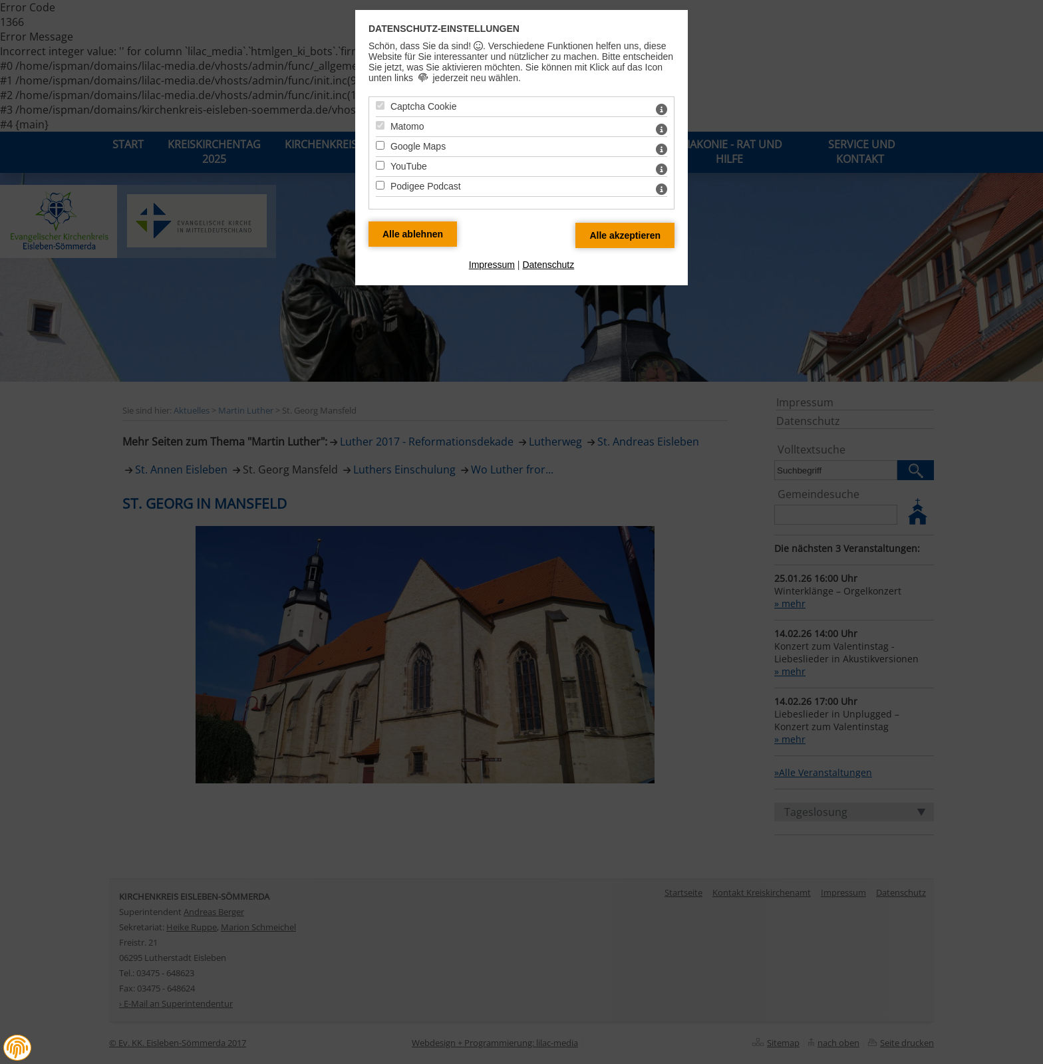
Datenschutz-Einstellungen (444, 28)
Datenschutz (548, 264)
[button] (17, 1048)
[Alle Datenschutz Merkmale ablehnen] (413, 234)
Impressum (492, 264)
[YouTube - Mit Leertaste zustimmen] (380, 165)
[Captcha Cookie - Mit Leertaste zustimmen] (380, 105)
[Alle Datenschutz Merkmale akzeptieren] (624, 235)
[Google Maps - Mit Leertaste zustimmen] (380, 145)
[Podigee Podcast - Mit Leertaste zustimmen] (380, 185)
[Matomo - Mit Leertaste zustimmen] (380, 125)
